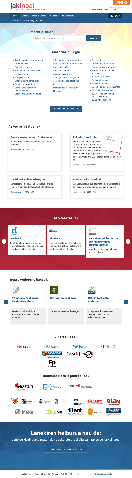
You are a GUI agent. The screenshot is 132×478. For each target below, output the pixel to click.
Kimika (56, 84)
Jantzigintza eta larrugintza (66, 77)
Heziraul (15, 238)
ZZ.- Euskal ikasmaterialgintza (106, 87)
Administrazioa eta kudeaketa (29, 60)
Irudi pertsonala (60, 67)
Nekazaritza (59, 91)
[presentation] (4, 241)
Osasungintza (98, 60)
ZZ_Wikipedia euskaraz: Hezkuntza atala (103, 95)
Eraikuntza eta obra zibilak (27, 81)
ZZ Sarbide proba (100, 80)
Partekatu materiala (66, 109)
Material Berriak (39, 16)
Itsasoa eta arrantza (62, 74)
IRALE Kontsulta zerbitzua (98, 300)
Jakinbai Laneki (16, 150)
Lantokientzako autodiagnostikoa (27, 20)
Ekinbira (54, 238)
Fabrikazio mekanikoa (25, 84)
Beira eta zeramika (23, 67)
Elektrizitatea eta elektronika (28, 70)
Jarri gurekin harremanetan (66, 449)
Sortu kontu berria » (100, 10)
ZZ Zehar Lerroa (99, 83)
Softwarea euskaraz (63, 298)
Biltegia (25, 16)
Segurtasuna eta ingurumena (105, 67)
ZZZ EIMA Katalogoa (101, 100)
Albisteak (54, 16)
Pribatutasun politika (103, 474)
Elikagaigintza (21, 74)
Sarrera (15, 16)
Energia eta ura (22, 77)
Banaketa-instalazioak (87, 179)
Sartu (116, 10)
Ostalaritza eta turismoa (103, 63)
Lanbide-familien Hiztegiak (28, 179)
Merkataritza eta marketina (65, 87)
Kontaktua (78, 474)
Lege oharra (89, 474)
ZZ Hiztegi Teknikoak (102, 76)
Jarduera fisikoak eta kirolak (66, 81)
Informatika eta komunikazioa (67, 60)
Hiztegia (114, 15)
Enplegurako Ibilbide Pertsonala (31, 137)
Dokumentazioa (68, 16)
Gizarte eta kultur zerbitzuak (28, 93)
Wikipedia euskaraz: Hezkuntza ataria (25, 300)
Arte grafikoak (21, 63)
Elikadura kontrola (85, 137)
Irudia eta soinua (61, 70)
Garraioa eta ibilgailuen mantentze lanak (25, 89)
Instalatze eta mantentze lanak (67, 63)
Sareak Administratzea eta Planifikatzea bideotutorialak (103, 241)
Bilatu (93, 38)
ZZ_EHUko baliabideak (102, 90)
